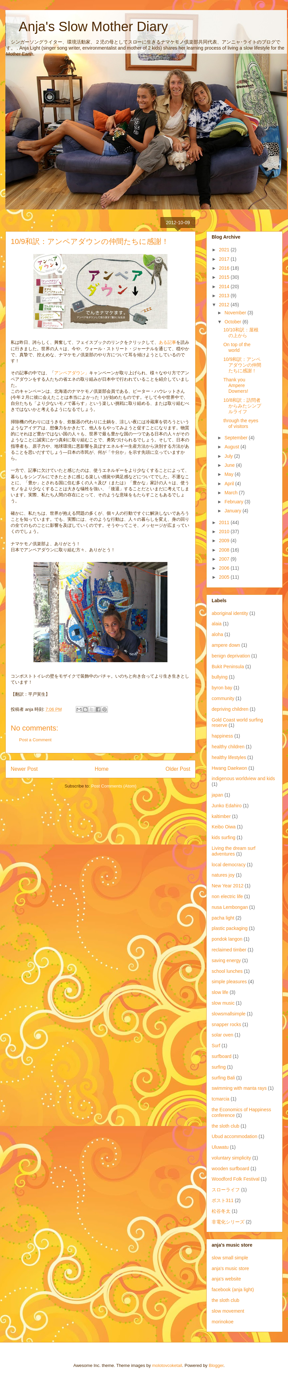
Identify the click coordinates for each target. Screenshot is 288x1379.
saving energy (226, 960)
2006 (225, 568)
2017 (225, 259)
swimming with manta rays (239, 1088)
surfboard (221, 1056)
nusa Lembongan (230, 907)
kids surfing (223, 837)
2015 (225, 277)
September (236, 437)
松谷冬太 (221, 1211)
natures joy (223, 875)
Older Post (177, 769)
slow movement (228, 1311)
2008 (225, 550)
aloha (217, 634)
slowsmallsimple (228, 1013)
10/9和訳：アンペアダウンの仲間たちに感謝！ (242, 365)
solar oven (222, 1035)
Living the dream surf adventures (234, 851)
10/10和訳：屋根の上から (241, 332)
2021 (225, 249)
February (234, 501)
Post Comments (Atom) (113, 786)
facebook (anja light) (233, 1289)
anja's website (226, 1278)
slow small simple (230, 1257)
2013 (225, 295)
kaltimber (221, 816)
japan (217, 795)
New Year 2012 (227, 885)
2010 (225, 531)
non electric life (227, 896)
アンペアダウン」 (71, 372)
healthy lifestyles (229, 757)
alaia (217, 623)
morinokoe (222, 1321)
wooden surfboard (230, 1168)
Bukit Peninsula (228, 666)
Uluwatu (220, 1147)
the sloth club (225, 1126)
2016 (225, 268)
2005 (225, 577)
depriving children (230, 709)
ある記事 (167, 342)
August (232, 446)
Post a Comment (35, 739)
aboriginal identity (230, 613)
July (229, 456)
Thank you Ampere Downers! (235, 385)
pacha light (223, 918)
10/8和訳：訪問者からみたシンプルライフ (242, 405)
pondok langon (227, 939)
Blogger (216, 1365)
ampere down (226, 645)
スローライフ (226, 1189)
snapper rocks (226, 1024)
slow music (223, 1003)
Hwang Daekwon (229, 768)
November (235, 312)
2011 (225, 522)
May (229, 474)
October (233, 321)
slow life (220, 992)
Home (102, 769)
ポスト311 (222, 1200)
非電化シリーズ (228, 1222)
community (223, 698)
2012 (225, 304)
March (231, 492)
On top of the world (236, 347)
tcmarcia (220, 1099)
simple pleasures (229, 981)
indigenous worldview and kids (243, 778)
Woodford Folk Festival (236, 1179)
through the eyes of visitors (240, 423)
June (230, 465)
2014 (225, 286)
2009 (225, 540)
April (229, 483)
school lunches (227, 971)
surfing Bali (223, 1077)
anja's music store (230, 1268)
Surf (216, 1045)
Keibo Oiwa (224, 826)
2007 (225, 559)
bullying (219, 677)
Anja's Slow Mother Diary (86, 26)
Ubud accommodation (234, 1136)
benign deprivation (231, 656)
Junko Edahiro (227, 805)
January (233, 510)
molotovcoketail (167, 1365)
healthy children (228, 746)
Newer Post (24, 769)
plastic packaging (229, 928)
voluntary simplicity (231, 1158)
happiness (222, 736)
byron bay (222, 687)
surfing (219, 1067)
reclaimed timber (229, 949)
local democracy (228, 864)
